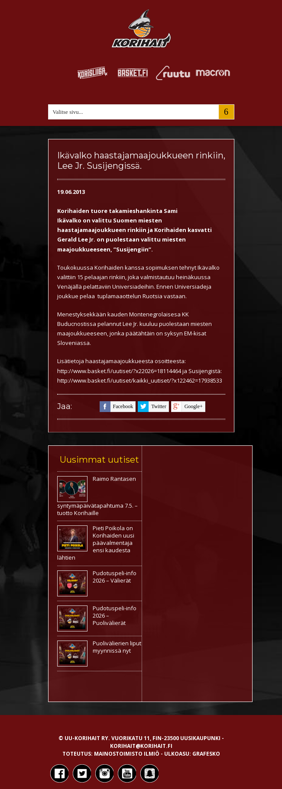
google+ (187, 406)
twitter (152, 406)
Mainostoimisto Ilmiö (126, 753)
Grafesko (206, 753)
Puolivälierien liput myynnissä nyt (117, 646)
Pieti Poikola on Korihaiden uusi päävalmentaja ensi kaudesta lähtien (95, 542)
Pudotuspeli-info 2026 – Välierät (114, 576)
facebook (116, 406)
